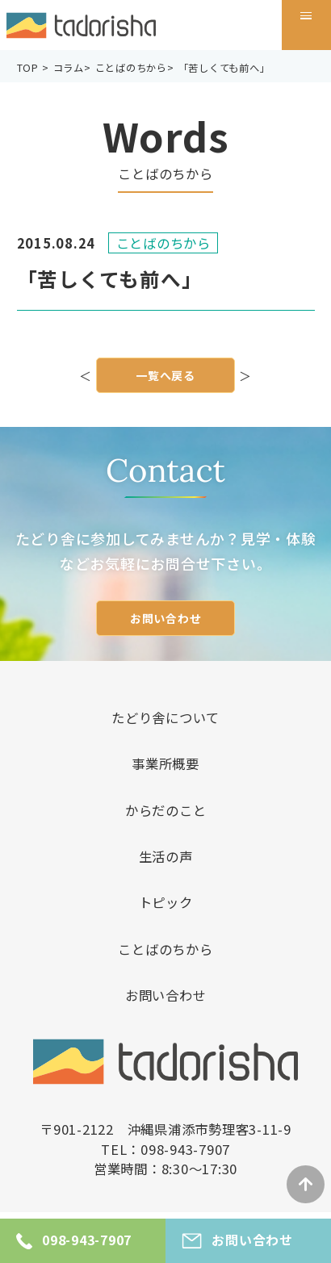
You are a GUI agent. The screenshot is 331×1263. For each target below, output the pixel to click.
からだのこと (166, 810)
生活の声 (166, 856)
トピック (166, 902)
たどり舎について (165, 717)
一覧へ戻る (165, 378)
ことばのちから (165, 949)
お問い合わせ (166, 618)
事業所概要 (165, 763)
